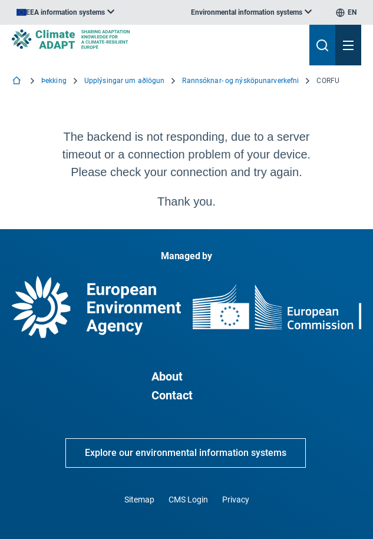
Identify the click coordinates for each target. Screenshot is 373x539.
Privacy (235, 499)
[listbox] (65, 12)
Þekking (54, 81)
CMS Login (188, 499)
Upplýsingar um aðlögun (124, 81)
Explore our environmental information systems (185, 452)
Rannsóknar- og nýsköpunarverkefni (240, 81)
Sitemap (139, 499)
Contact (172, 395)
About (167, 376)
